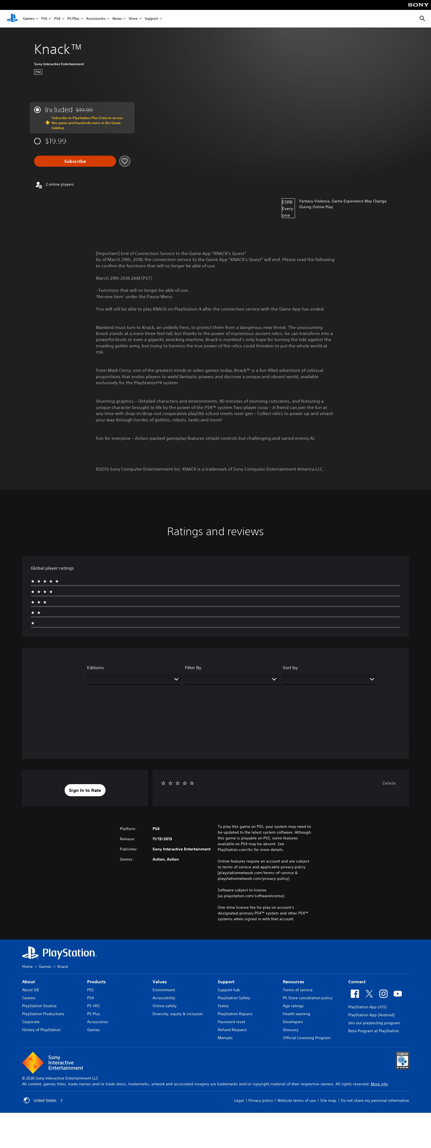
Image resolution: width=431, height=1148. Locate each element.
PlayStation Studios (39, 1005)
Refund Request (232, 1029)
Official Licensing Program (307, 1037)
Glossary (290, 1029)
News (117, 19)
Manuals (225, 1037)
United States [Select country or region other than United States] (43, 1100)
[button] (85, 790)
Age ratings (293, 1005)
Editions (95, 667)
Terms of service (298, 989)
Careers (28, 997)
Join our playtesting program (374, 1022)
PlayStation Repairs (235, 1013)
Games (28, 19)
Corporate (31, 1021)
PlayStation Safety (234, 997)
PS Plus (73, 19)
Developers (293, 1021)
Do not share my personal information (375, 1100)
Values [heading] (160, 981)
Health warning (296, 1013)
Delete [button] (389, 783)
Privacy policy (260, 1100)
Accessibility (164, 997)
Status (223, 1005)
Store (133, 19)
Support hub (229, 989)
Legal (239, 1100)
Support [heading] (226, 981)
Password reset (231, 1021)
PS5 (44, 19)
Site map (328, 1100)
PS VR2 (93, 1005)
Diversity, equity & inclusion (178, 1013)
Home (27, 966)
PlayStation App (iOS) (367, 1006)
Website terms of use (296, 1100)
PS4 (57, 19)
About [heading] (28, 981)
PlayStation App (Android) (371, 1014)
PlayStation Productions (43, 1013)
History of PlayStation (41, 1029)
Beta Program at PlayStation (373, 1030)
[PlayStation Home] (12, 18)
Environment (164, 989)
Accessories (96, 19)
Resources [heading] (293, 981)
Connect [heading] (357, 981)
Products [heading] (96, 981)
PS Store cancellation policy (307, 997)
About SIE (30, 989)
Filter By (193, 667)
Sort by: (291, 667)
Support (151, 19)
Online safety (164, 1005)
